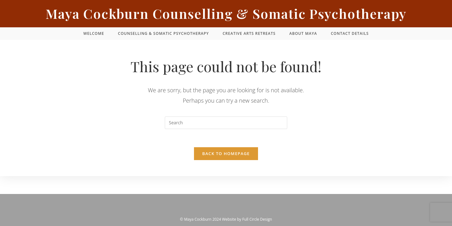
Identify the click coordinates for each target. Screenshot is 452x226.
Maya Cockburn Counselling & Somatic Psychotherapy (226, 13)
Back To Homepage (226, 154)
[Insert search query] (226, 122)
